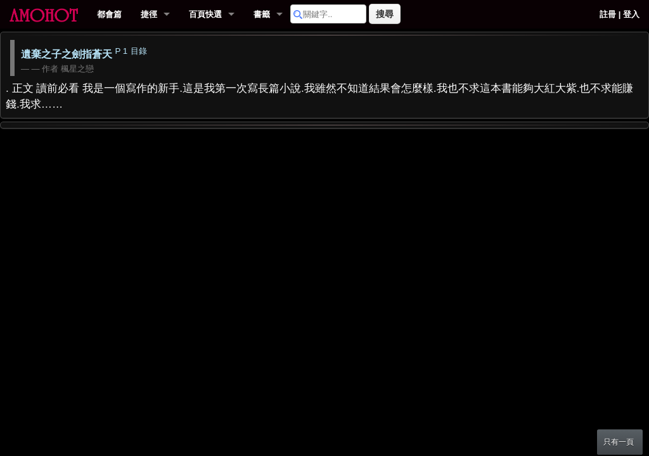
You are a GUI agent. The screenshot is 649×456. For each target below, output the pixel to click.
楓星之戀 (77, 68)
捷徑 (149, 14)
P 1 (121, 51)
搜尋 (385, 14)
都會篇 (109, 14)
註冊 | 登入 (619, 14)
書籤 (262, 14)
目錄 (139, 51)
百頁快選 (205, 14)
